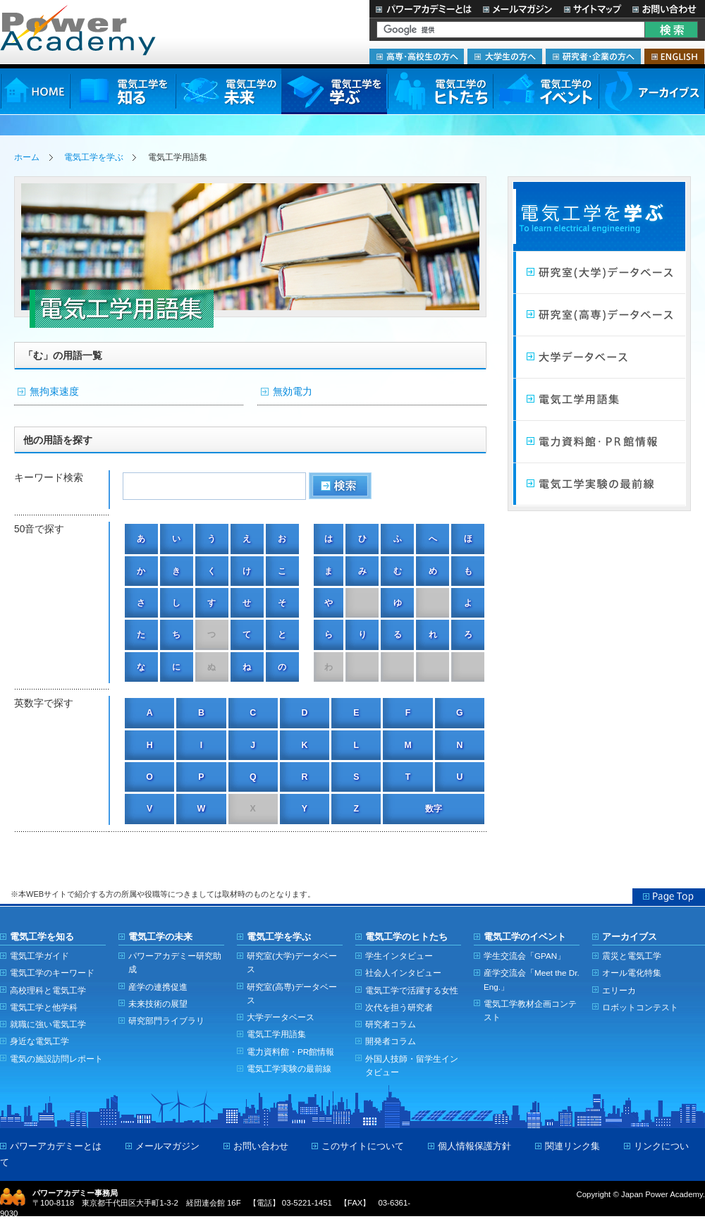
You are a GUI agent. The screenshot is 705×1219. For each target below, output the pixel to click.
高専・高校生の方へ (416, 56)
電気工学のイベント (546, 91)
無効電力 (292, 391)
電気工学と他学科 (44, 1007)
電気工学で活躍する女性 (411, 990)
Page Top (668, 896)
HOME (35, 91)
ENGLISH (674, 56)
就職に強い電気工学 (48, 1024)
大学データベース (599, 357)
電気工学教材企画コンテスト (530, 1010)
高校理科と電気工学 (48, 990)
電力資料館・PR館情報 (290, 1051)
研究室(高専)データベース (292, 993)
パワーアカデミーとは (423, 9)
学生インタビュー (399, 955)
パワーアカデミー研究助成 (174, 962)
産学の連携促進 (158, 986)
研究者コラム (390, 1024)
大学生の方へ (504, 56)
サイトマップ (592, 9)
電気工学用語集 (599, 400)
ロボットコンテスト (640, 1007)
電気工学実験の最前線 (599, 484)
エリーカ (619, 990)
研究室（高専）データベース (599, 315)
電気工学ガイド (39, 955)
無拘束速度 (54, 391)
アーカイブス (651, 91)
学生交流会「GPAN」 (524, 955)
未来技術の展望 (158, 1003)
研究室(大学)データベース (292, 962)
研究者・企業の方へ (593, 56)
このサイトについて (362, 1146)
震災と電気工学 (631, 955)
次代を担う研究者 (399, 1007)
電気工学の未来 (228, 91)
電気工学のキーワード (52, 972)
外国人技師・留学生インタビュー (411, 1065)
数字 (433, 809)
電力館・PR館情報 (599, 442)
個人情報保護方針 (474, 1146)
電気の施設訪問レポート (56, 1058)
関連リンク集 (572, 1146)
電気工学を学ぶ (334, 91)
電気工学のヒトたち (440, 91)
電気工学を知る (123, 91)
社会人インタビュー (403, 972)
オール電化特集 (631, 972)
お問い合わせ (666, 9)
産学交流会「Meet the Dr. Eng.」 (532, 979)
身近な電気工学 (39, 1041)
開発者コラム (390, 1041)
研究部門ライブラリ (166, 1020)
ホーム (26, 157)
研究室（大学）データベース (599, 273)
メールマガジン (517, 9)
